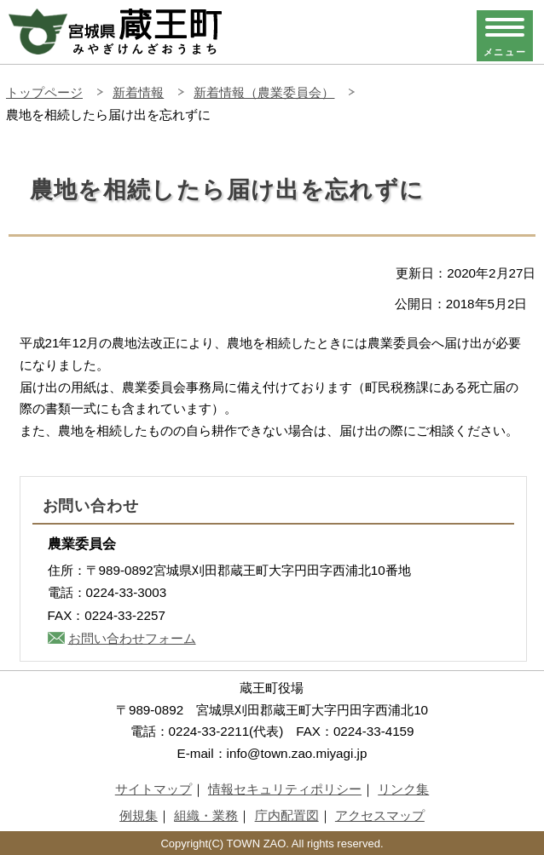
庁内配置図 (287, 815)
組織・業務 (206, 815)
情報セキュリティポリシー (285, 789)
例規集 (138, 815)
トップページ (44, 92)
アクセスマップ (380, 815)
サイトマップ (153, 789)
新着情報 (138, 92)
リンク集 (403, 789)
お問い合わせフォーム (132, 638)
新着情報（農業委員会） (264, 92)
